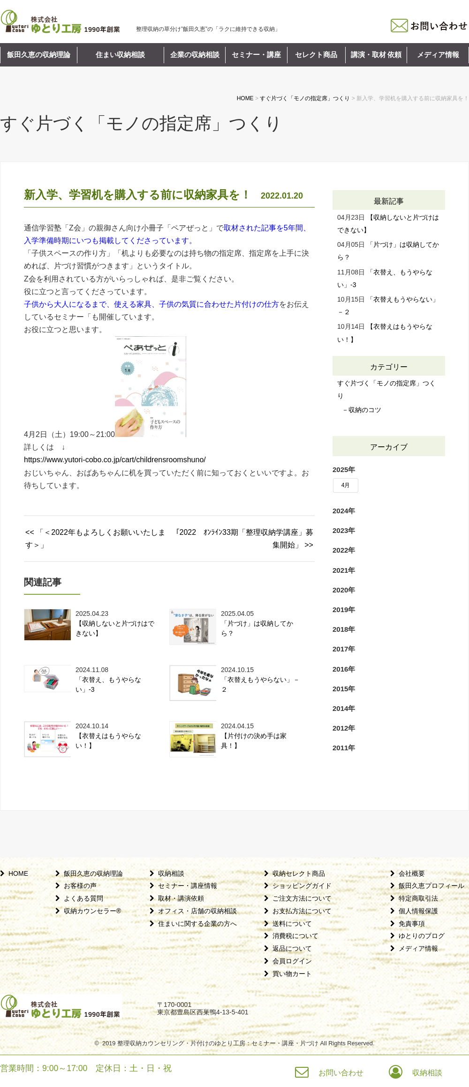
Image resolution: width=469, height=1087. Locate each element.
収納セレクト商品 (298, 873)
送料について (292, 923)
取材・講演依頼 (181, 898)
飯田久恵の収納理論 (38, 55)
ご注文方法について (302, 898)
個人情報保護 (418, 911)
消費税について (295, 935)
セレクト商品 (316, 55)
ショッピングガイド (302, 885)
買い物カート (292, 973)
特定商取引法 (418, 898)
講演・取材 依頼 (376, 55)
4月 (345, 485)
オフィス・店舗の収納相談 (197, 911)
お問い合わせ (340, 1073)
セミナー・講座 (256, 55)
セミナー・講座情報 (187, 885)
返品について (292, 948)
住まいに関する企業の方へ (197, 923)
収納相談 (171, 873)
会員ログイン (292, 961)
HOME (18, 873)
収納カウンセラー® (92, 911)
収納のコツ (364, 410)
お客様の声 (80, 885)
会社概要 (412, 873)
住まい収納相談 (120, 55)
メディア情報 (438, 55)
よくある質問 (83, 898)
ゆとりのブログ (422, 935)
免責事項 (412, 923)
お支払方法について (302, 911)
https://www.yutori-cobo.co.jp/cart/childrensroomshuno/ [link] (115, 460)
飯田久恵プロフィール (431, 885)
